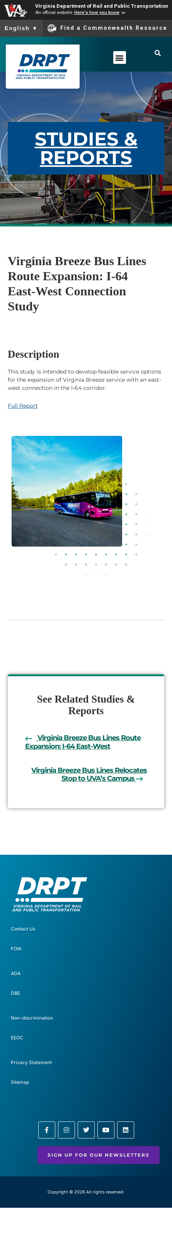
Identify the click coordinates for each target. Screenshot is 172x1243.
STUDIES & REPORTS (86, 148)
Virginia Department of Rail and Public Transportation (101, 6)
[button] (119, 57)
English (21, 28)
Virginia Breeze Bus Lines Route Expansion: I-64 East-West (83, 742)
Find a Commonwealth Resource (107, 28)
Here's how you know (96, 12)
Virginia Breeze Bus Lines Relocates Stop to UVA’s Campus (89, 774)
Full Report (23, 405)
